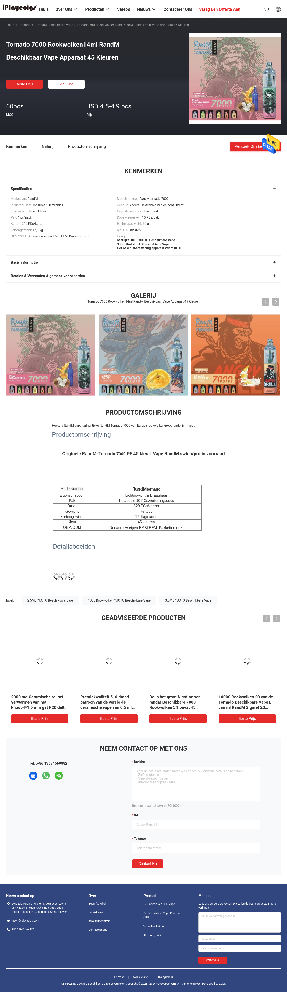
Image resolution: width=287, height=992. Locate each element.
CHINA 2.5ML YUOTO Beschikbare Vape (85, 983)
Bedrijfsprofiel (97, 903)
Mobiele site (140, 977)
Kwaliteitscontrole (100, 921)
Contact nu (147, 864)
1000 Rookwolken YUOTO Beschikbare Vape (119, 600)
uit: (136, 815)
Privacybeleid (165, 977)
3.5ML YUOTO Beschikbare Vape (188, 600)
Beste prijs (24, 84)
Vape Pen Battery (154, 926)
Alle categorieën (153, 935)
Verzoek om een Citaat (255, 146)
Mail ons (66, 84)
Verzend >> (212, 960)
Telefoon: (140, 838)
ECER (222, 983)
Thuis (10, 25)
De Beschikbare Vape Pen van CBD (162, 915)
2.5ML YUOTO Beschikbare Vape (50, 600)
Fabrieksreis (96, 912)
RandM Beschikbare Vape (55, 25)
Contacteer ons (98, 929)
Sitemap (119, 977)
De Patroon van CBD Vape (159, 904)
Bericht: (139, 762)
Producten (26, 25)
